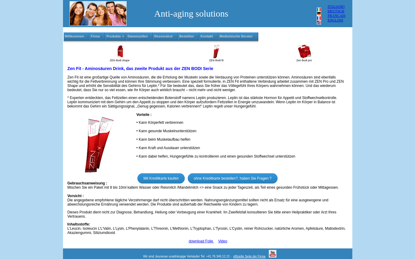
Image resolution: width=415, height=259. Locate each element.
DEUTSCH (336, 11)
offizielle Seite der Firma (249, 256)
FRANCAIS (336, 16)
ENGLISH (335, 20)
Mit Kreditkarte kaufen (161, 178)
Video (222, 241)
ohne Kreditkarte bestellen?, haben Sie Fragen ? (233, 178)
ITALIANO (336, 7)
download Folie (201, 241)
